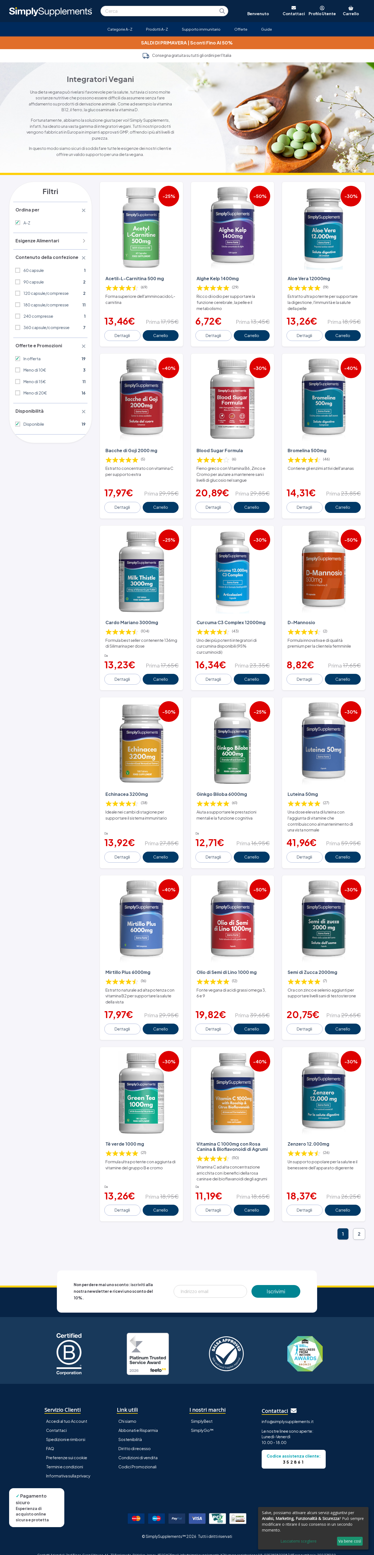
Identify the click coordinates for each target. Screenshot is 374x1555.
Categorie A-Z (119, 29)
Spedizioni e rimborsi (65, 1430)
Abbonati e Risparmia (138, 1421)
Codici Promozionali (137, 1457)
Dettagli (122, 333)
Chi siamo (127, 1412)
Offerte (240, 29)
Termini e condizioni (64, 1457)
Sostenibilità (130, 1430)
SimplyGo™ (202, 1421)
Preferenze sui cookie (66, 1448)
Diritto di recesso (134, 1439)
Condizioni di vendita (138, 1448)
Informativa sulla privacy (68, 1466)
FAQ (50, 1439)
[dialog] (313, 1528)
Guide (266, 29)
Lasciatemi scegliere (298, 1541)
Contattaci (56, 1421)
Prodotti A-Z (157, 29)
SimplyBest (202, 1412)
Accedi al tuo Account (66, 1412)
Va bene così (349, 1541)
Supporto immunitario (201, 29)
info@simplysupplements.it (288, 1412)
